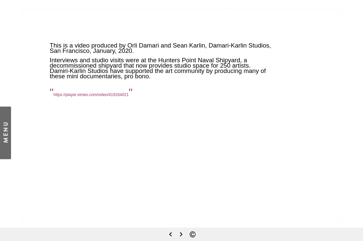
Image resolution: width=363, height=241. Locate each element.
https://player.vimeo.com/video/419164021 (91, 94)
